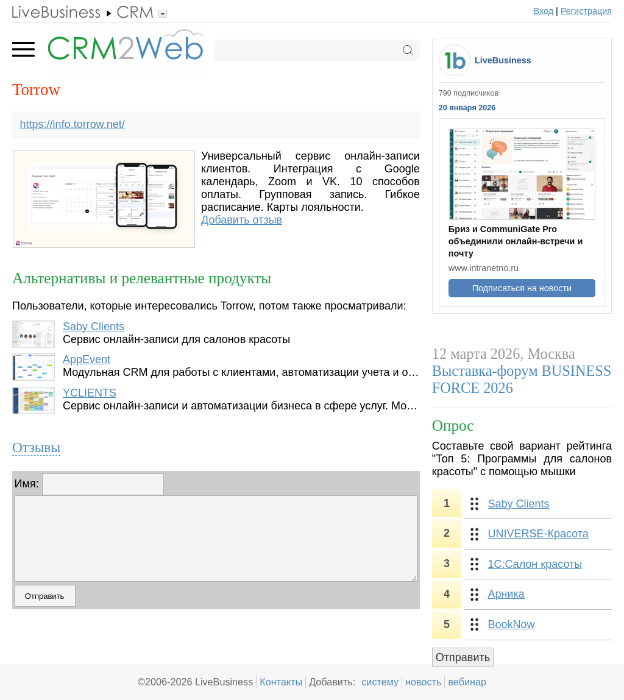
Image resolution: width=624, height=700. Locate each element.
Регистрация (586, 11)
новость (423, 681)
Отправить (463, 657)
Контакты (281, 681)
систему (380, 681)
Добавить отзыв (241, 220)
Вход (544, 11)
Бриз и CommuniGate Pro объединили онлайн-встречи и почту (515, 241)
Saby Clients (93, 326)
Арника (506, 594)
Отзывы (36, 447)
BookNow (511, 624)
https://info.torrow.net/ (72, 124)
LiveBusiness (503, 60)
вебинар (467, 681)
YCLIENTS (89, 393)
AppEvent (86, 359)
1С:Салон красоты (535, 564)
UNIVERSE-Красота (538, 534)
